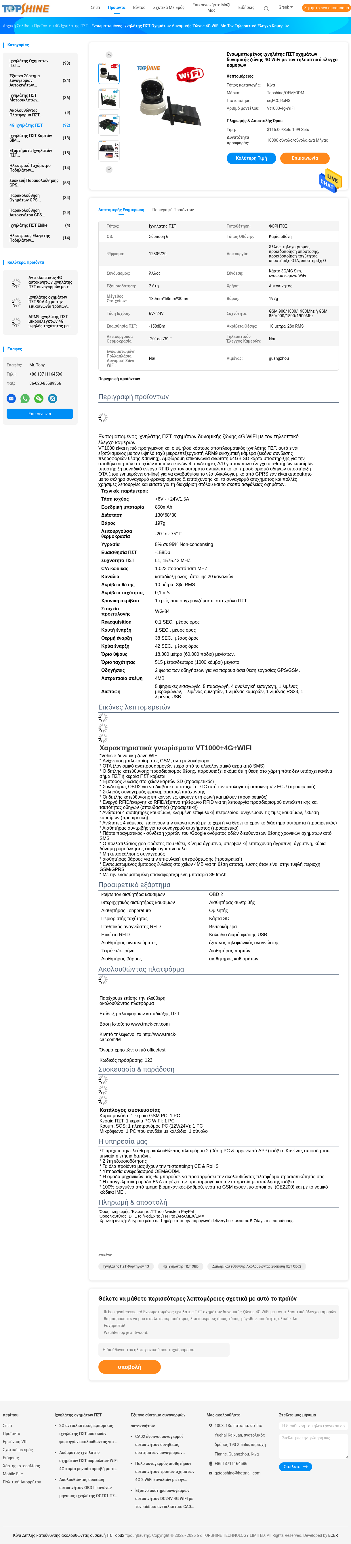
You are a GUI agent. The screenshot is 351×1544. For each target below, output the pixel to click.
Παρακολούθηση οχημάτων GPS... (39, 197)
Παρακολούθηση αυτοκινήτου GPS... (39, 212)
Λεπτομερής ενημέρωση (121, 209)
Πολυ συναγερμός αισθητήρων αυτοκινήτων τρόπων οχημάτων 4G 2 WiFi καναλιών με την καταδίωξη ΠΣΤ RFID (164, 1472)
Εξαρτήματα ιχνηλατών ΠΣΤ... (39, 152)
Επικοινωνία (39, 414)
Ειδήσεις (11, 1457)
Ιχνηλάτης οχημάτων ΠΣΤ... (39, 63)
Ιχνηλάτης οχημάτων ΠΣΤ (78, 1415)
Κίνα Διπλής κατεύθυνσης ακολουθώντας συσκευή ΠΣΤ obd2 (69, 1535)
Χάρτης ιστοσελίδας (21, 1466)
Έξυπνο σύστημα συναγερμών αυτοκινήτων (158, 1420)
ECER (333, 1535)
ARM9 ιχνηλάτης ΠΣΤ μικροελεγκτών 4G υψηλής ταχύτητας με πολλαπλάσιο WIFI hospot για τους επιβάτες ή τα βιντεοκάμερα (48, 321)
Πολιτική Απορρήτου (22, 1482)
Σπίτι (7, 1425)
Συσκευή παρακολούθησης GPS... (39, 182)
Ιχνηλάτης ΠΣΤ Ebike (39, 225)
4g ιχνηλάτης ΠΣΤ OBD (181, 1266)
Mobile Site (13, 1474)
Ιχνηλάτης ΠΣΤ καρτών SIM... (39, 138)
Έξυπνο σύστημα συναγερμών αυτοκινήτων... (39, 80)
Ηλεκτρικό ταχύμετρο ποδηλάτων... (39, 167)
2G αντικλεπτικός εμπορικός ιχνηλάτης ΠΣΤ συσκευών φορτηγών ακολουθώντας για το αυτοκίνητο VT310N (89, 1434)
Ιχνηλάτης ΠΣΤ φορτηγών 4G (126, 1266)
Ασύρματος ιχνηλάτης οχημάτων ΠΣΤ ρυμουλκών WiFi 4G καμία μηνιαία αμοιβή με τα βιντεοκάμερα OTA (88, 1461)
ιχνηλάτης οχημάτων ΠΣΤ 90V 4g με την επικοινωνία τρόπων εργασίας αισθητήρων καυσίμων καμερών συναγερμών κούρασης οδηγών (49, 302)
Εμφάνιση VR (14, 1441)
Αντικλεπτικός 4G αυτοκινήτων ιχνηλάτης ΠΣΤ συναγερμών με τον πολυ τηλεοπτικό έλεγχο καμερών (50, 282)
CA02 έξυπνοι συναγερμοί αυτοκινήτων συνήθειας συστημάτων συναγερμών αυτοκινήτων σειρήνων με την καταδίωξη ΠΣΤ (163, 1445)
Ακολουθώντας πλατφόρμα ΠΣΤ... (39, 112)
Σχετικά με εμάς (18, 1449)
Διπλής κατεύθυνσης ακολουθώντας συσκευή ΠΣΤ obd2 (256, 1266)
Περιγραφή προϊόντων (173, 209)
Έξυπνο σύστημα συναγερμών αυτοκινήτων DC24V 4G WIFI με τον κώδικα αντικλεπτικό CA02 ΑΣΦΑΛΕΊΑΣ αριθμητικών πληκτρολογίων (164, 1499)
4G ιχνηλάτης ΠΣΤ (39, 125)
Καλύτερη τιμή (251, 158)
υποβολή (129, 1367)
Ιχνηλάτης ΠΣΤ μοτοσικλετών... (39, 97)
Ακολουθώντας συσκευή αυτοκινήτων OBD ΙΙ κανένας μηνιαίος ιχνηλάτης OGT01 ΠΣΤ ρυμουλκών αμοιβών (88, 1488)
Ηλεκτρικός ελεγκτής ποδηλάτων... (39, 238)
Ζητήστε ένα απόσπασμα (326, 7)
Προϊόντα (11, 1433)
